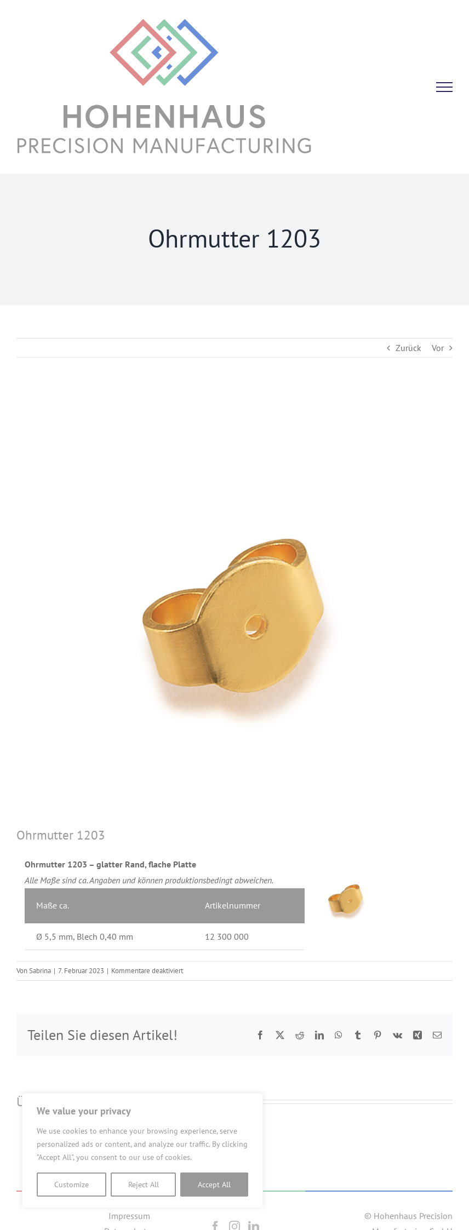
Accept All (214, 1184)
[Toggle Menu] (444, 87)
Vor (438, 347)
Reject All (143, 1184)
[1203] (234, 608)
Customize (71, 1184)
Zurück (408, 347)
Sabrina (40, 970)
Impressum (129, 1215)
